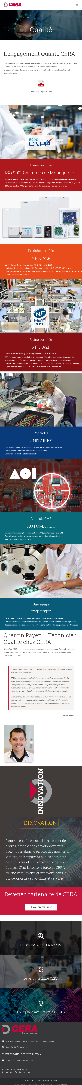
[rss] (20, 1072)
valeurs (27, 684)
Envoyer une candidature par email (19, 1060)
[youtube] (11, 1072)
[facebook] (3, 1072)
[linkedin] (29, 1072)
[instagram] (16, 1072)
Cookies (55, 1080)
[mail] (24, 1072)
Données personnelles (44, 1080)
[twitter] (7, 1072)
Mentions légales (30, 1080)
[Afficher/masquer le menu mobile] (77, 4)
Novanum (64, 1084)
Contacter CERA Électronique (17, 1047)
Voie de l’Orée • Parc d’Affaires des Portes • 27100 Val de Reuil (30, 1041)
